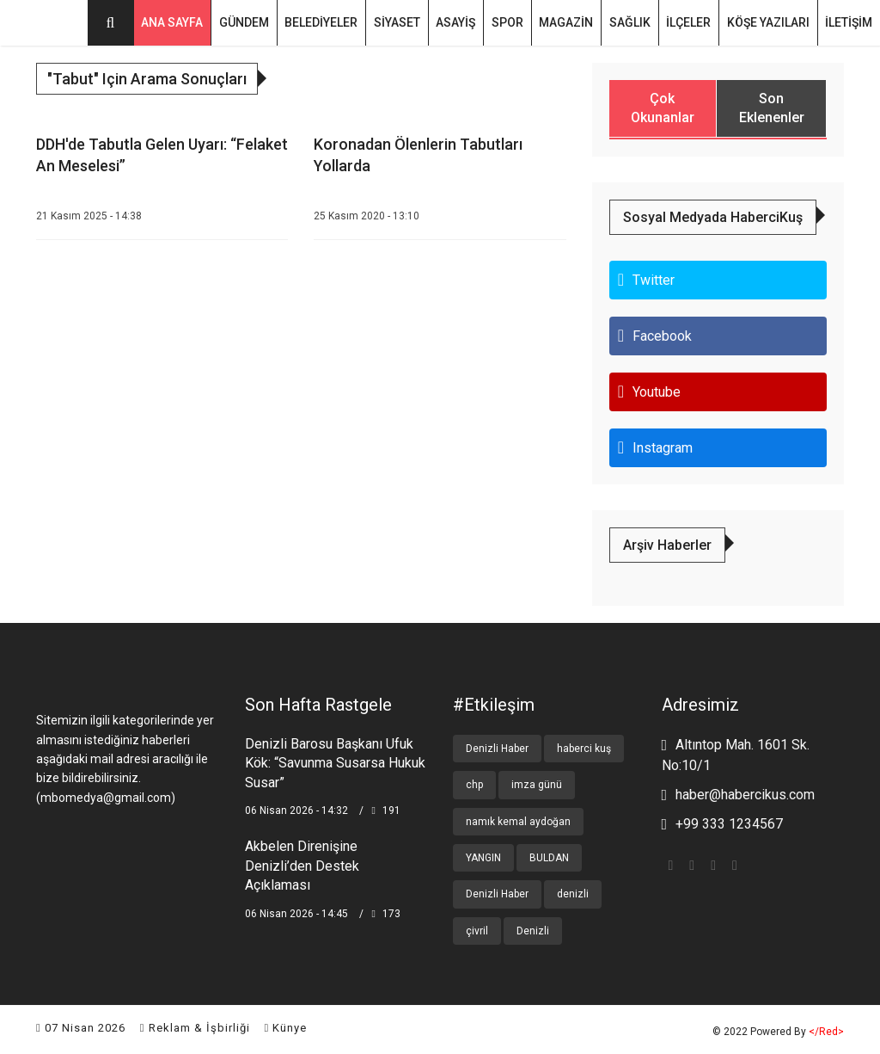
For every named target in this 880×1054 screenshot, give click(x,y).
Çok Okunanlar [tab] (662, 108)
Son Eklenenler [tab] (771, 108)
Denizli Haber (497, 749)
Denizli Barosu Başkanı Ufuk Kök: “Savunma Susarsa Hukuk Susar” (335, 763)
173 (386, 913)
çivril (477, 931)
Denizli (532, 931)
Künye (286, 1027)
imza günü (536, 785)
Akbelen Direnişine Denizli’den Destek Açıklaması (302, 865)
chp (474, 785)
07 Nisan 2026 (80, 1027)
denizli (573, 894)
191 (386, 810)
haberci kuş (584, 749)
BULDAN (549, 858)
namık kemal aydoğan (518, 821)
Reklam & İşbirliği (195, 1027)
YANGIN (483, 858)
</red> (826, 1032)
